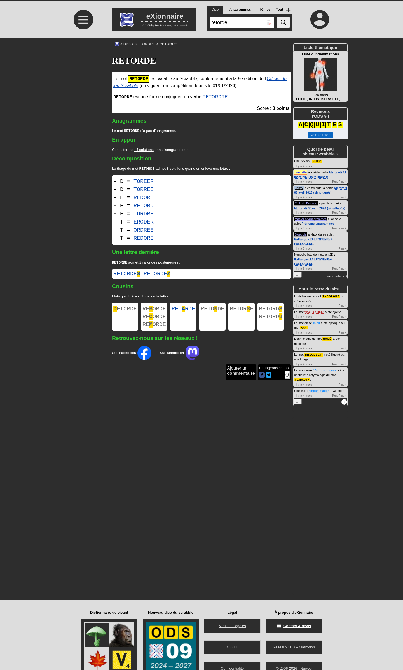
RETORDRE (145, 44)
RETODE (212, 311)
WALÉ (327, 338)
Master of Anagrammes (311, 218)
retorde (126, 275)
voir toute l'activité (337, 276)
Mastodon (307, 647)
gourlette (301, 172)
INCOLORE (330, 296)
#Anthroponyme (324, 369)
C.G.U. (232, 647)
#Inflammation (319, 389)
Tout (335, 181)
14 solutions (143, 150)
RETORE (241, 311)
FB (292, 647)
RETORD (143, 207)
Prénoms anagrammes (317, 223)
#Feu (316, 322)
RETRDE (183, 311)
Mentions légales (232, 626)
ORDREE (143, 231)
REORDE (154, 311)
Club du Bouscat (306, 203)
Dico (127, 44)
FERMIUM (302, 378)
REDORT (143, 199)
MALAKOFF (314, 311)
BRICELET (313, 353)
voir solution (320, 135)
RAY (304, 327)
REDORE (143, 239)
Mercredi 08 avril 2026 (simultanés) (319, 208)
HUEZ (317, 161)
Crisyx (299, 187)
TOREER (143, 182)
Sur (131, 358)
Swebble (300, 234)
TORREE (143, 190)
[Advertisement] (83, 84)
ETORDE (125, 311)
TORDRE (143, 215)
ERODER (143, 223)
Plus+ (342, 181)
